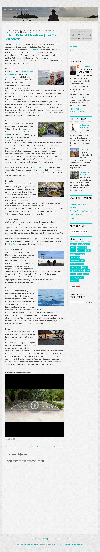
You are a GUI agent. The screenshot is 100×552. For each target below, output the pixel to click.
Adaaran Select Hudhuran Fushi (44, 30)
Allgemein (73, 244)
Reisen (88, 271)
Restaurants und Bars (25, 184)
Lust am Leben (75, 257)
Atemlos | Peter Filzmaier (79, 204)
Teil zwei (14, 44)
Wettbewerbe (74, 280)
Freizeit (72, 251)
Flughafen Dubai (34, 49)
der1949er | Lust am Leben (49, 539)
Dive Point (13, 244)
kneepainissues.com (77, 544)
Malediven (10, 32)
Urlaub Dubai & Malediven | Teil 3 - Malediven (30, 37)
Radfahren (80, 271)
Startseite (35, 447)
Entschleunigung (84, 244)
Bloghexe (73, 207)
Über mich (73, 50)
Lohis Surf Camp (40, 167)
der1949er (85, 67)
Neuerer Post (11, 447)
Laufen (72, 254)
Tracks (80, 274)
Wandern (73, 277)
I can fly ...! (84, 150)
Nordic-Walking (75, 267)
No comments (28, 32)
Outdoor (85, 267)
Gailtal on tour (75, 218)
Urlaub (16, 32)
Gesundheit (80, 251)
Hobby (88, 251)
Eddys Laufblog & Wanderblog (81, 211)
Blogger (69, 539)
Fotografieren (81, 247)
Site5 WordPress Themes (30, 544)
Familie (72, 247)
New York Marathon (76, 264)
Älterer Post (58, 447)
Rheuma (73, 274)
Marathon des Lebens (77, 261)
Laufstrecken (81, 254)
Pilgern (72, 271)
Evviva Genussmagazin (78, 215)
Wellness (80, 277)
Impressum (74, 53)
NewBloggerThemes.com (62, 544)
